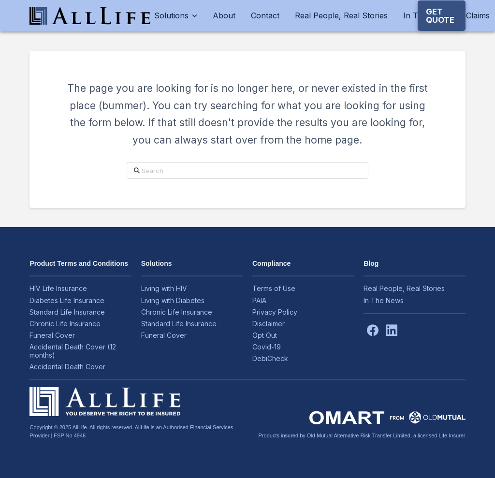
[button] (442, 15)
